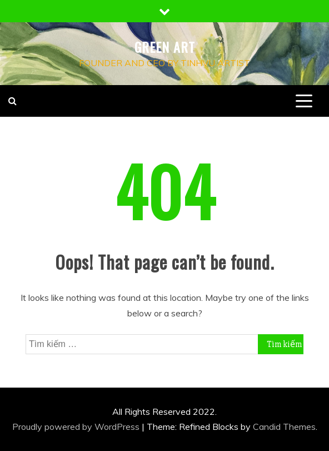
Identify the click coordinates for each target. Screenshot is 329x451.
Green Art (164, 47)
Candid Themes (284, 426)
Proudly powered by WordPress (77, 426)
